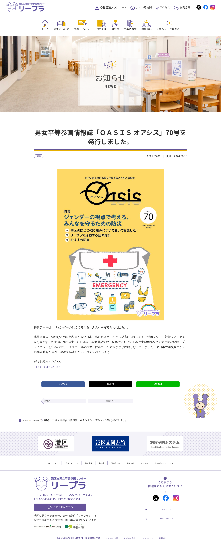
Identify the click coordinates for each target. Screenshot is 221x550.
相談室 (115, 29)
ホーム (45, 29)
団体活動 (146, 29)
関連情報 (170, 545)
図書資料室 (130, 29)
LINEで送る (158, 386)
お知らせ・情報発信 (168, 29)
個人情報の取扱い (129, 545)
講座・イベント (83, 29)
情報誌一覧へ (110, 405)
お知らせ (152, 468)
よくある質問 (144, 7)
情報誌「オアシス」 (169, 516)
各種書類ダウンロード (113, 7)
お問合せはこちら (68, 513)
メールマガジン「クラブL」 (168, 529)
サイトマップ (152, 545)
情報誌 (40, 156)
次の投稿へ (54, 405)
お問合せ (185, 7)
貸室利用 (102, 29)
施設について (61, 29)
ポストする (110, 386)
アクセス (165, 7)
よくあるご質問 (105, 545)
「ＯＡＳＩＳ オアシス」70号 (53, 367)
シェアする (63, 386)
